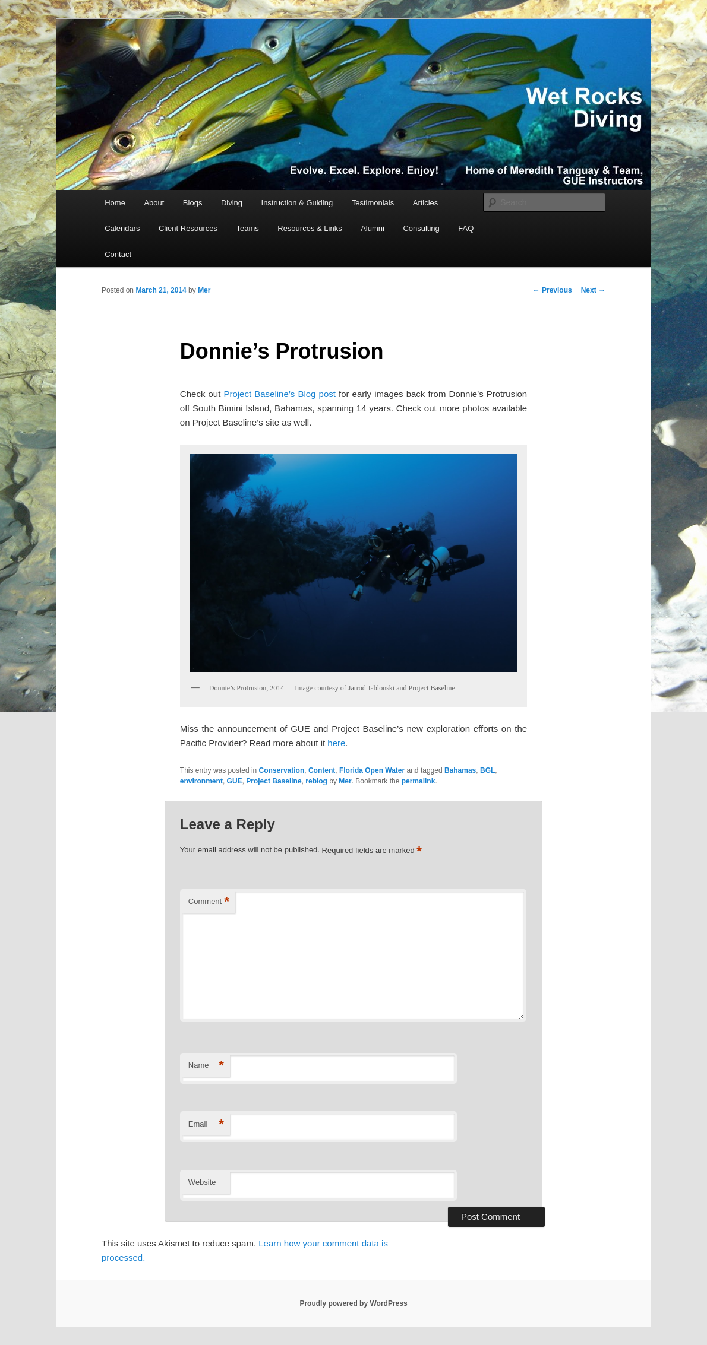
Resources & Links (309, 228)
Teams (247, 228)
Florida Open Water (372, 770)
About (154, 202)
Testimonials (373, 202)
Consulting (421, 228)
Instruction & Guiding (297, 202)
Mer (204, 290)
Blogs (193, 202)
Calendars (122, 228)
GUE (234, 781)
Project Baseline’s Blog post (279, 394)
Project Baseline (273, 781)
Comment (208, 902)
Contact (118, 254)
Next (593, 290)
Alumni (372, 228)
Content (321, 770)
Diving (231, 202)
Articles (425, 202)
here (336, 743)
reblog (316, 781)
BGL (487, 770)
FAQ (466, 228)
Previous (552, 290)
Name (206, 1065)
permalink (418, 781)
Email (206, 1124)
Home (115, 202)
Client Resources (188, 228)
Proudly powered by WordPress (353, 1303)
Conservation (282, 770)
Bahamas (460, 770)
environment (201, 781)
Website (202, 1182)
